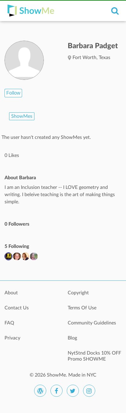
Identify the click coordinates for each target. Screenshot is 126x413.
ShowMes (21, 116)
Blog (72, 338)
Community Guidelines (92, 323)
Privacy (12, 338)
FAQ (9, 323)
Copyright (78, 292)
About (11, 292)
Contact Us (17, 307)
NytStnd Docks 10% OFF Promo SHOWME (94, 356)
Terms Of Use (82, 307)
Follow (13, 92)
